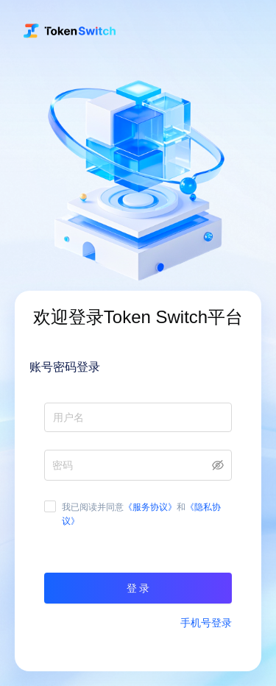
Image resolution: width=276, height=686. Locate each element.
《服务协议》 (150, 507)
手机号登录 (206, 623)
